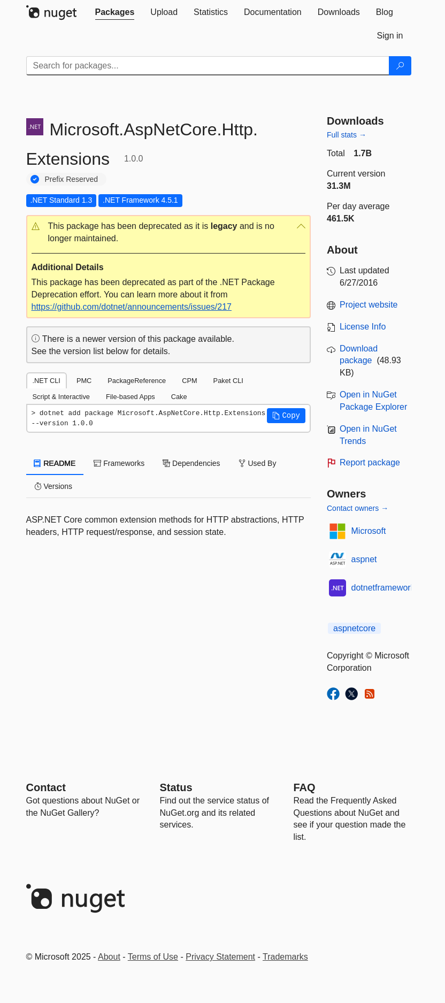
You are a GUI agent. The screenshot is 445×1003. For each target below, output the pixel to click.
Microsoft (368, 530)
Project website (369, 304)
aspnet (364, 559)
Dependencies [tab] (191, 463)
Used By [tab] (258, 463)
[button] (169, 232)
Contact (46, 787)
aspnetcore (354, 628)
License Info (363, 326)
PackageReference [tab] (137, 381)
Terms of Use (153, 956)
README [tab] (55, 463)
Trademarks (285, 956)
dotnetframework (383, 587)
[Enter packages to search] (207, 65)
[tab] (115, 12)
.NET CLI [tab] (46, 381)
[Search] (400, 65)
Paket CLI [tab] (228, 381)
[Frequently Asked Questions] (305, 787)
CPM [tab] (189, 381)
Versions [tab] (53, 486)
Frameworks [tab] (119, 463)
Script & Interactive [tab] (61, 397)
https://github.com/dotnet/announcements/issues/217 (132, 306)
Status (176, 787)
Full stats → (346, 135)
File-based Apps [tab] (130, 397)
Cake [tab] (179, 397)
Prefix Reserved (71, 179)
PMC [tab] (83, 381)
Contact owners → (357, 508)
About (109, 956)
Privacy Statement (220, 956)
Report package (370, 462)
